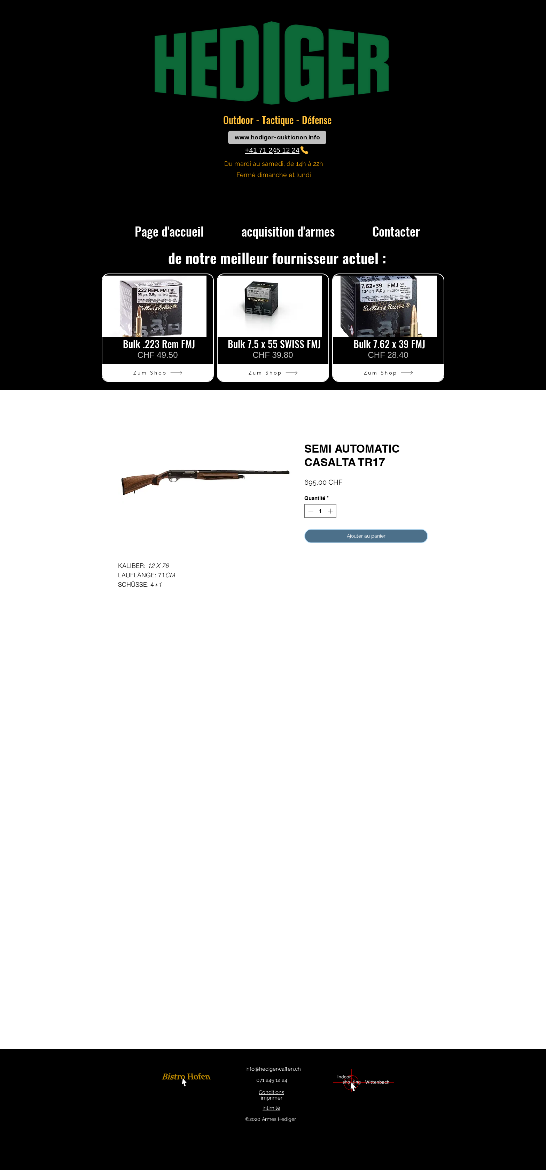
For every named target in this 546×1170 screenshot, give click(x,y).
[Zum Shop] (158, 372)
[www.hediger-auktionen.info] (277, 137)
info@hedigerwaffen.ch (273, 1069)
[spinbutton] (320, 511)
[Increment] (331, 511)
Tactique (279, 120)
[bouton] (187, 1080)
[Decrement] (310, 511)
